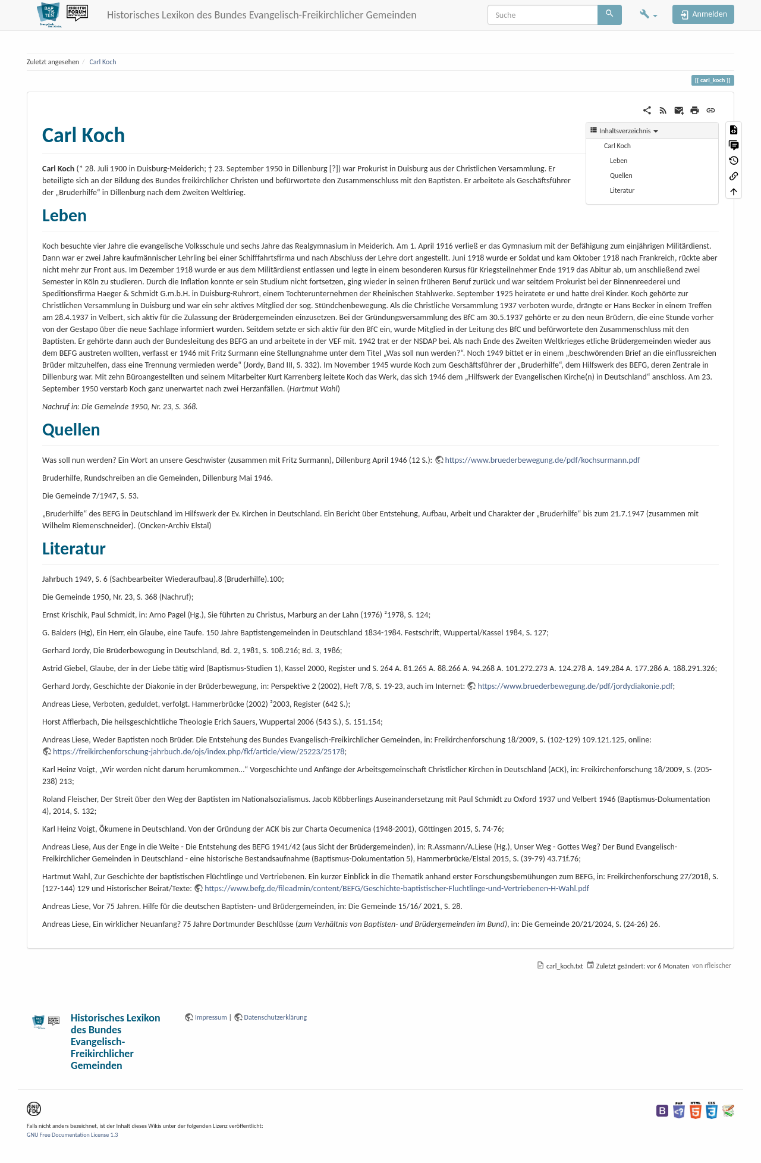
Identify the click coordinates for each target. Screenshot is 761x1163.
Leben (618, 160)
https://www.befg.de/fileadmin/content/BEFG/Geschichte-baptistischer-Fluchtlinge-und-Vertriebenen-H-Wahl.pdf (397, 888)
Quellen (621, 175)
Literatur (622, 190)
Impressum (211, 1017)
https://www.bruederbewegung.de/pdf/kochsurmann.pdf (542, 460)
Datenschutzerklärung (275, 1017)
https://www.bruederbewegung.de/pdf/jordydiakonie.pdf (574, 686)
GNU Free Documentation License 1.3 (72, 1135)
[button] (648, 15)
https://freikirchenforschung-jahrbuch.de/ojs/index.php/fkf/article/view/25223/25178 (198, 752)
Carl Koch (102, 62)
